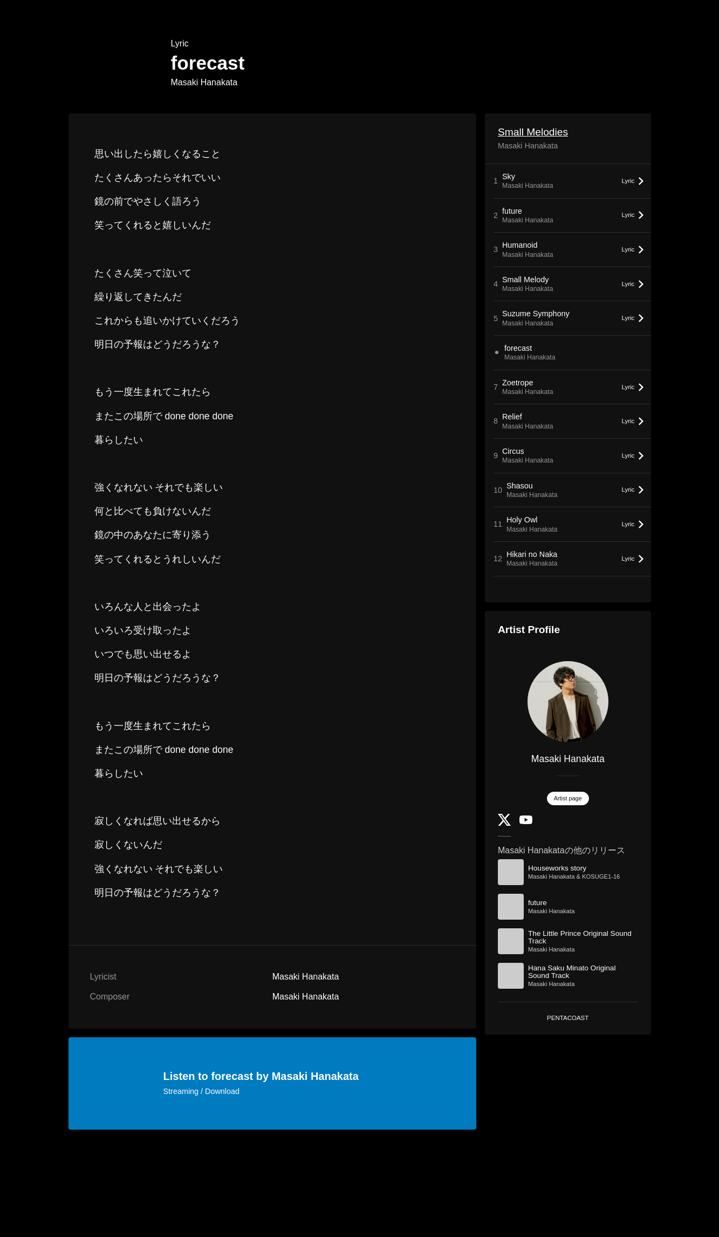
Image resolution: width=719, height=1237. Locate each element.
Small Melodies (533, 132)
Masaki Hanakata (204, 82)
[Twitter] (504, 823)
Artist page (568, 798)
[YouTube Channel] (525, 822)
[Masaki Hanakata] (568, 701)
